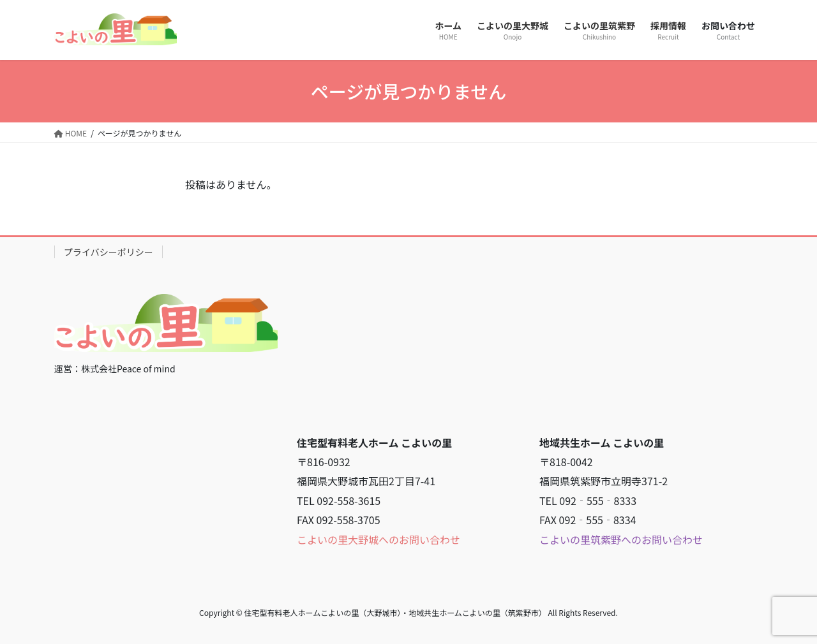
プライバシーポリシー (108, 251)
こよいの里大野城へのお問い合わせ (378, 539)
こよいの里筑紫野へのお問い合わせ (621, 539)
